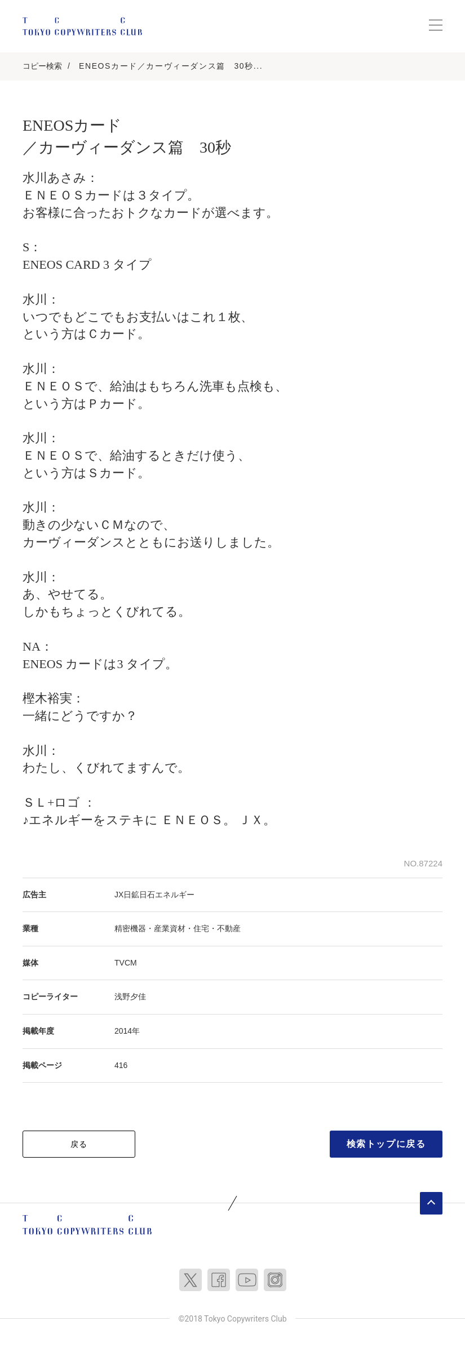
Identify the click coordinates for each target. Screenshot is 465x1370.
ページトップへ (431, 1203)
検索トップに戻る (386, 1144)
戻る (79, 1144)
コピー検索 (42, 65)
